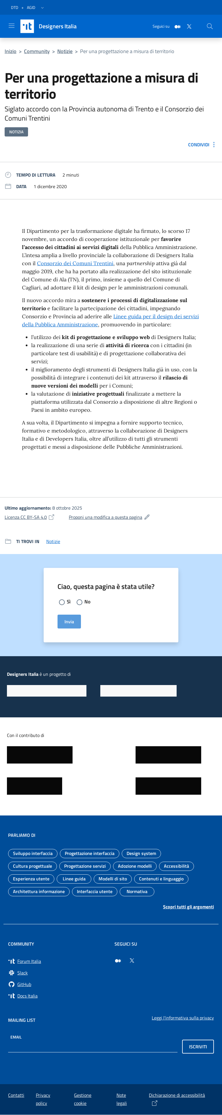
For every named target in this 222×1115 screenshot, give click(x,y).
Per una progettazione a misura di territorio (127, 51)
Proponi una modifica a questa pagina (109, 517)
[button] (42, 7)
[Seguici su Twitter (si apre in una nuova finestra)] (131, 960)
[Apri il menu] (11, 25)
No (88, 602)
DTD (14, 7)
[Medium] (175, 26)
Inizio (10, 51)
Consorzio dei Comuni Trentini (75, 263)
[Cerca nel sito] (209, 26)
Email (16, 1037)
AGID (31, 7)
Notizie (65, 51)
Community (37, 51)
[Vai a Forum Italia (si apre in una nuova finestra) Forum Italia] (58, 961)
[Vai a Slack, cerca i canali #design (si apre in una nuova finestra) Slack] (58, 973)
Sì (69, 602)
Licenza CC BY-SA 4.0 (30, 517)
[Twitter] (187, 26)
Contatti (16, 1095)
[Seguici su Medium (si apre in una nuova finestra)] (117, 960)
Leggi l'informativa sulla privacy (183, 1018)
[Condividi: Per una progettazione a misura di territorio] (202, 144)
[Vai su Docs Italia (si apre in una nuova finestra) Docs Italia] (58, 996)
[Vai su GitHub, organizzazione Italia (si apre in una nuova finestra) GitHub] (58, 984)
